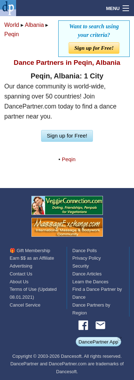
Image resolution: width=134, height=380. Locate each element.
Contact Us (21, 273)
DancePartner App (98, 342)
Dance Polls (85, 250)
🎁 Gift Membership (30, 250)
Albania (34, 25)
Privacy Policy (87, 258)
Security (81, 266)
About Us (19, 281)
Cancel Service (25, 305)
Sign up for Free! (94, 48)
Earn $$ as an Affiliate (32, 258)
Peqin (11, 34)
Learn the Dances (91, 281)
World (11, 25)
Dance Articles (87, 273)
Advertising (21, 266)
